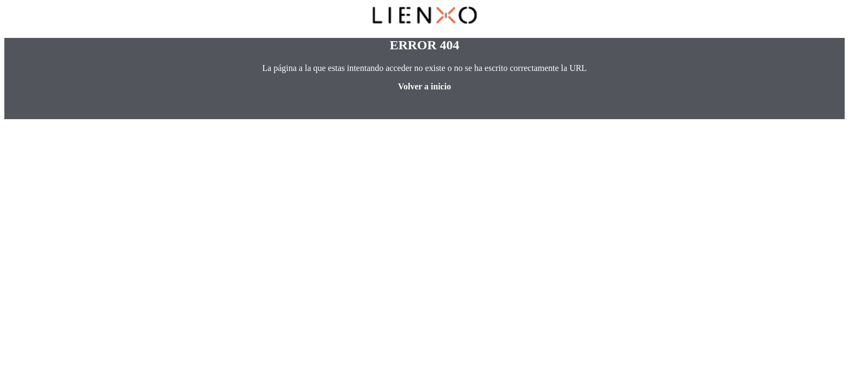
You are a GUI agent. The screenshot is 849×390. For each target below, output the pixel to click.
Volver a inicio (424, 86)
